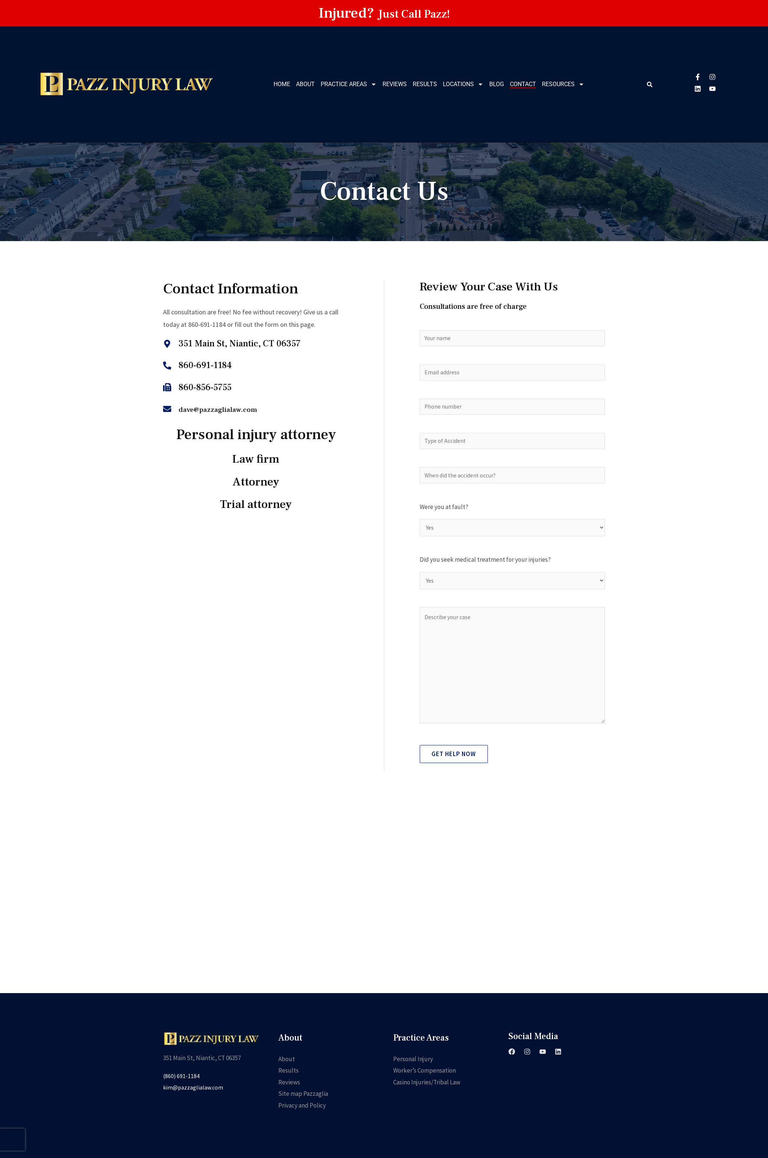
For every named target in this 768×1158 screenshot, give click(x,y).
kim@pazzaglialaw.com (194, 1110)
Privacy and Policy (302, 1128)
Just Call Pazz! (414, 13)
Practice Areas (349, 84)
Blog (496, 84)
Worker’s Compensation (424, 1093)
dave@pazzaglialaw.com (226, 409)
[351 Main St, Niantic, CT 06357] (384, 920)
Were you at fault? (444, 516)
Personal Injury (413, 1082)
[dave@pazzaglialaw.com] (167, 409)
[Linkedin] (558, 1074)
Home (282, 84)
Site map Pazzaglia (303, 1116)
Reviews (395, 84)
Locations (463, 84)
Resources (563, 84)
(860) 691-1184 (182, 1099)
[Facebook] (511, 1074)
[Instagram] (527, 1074)
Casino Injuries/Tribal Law (426, 1105)
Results (425, 84)
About (305, 84)
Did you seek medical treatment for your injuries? (485, 570)
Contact (523, 84)
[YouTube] (542, 1074)
